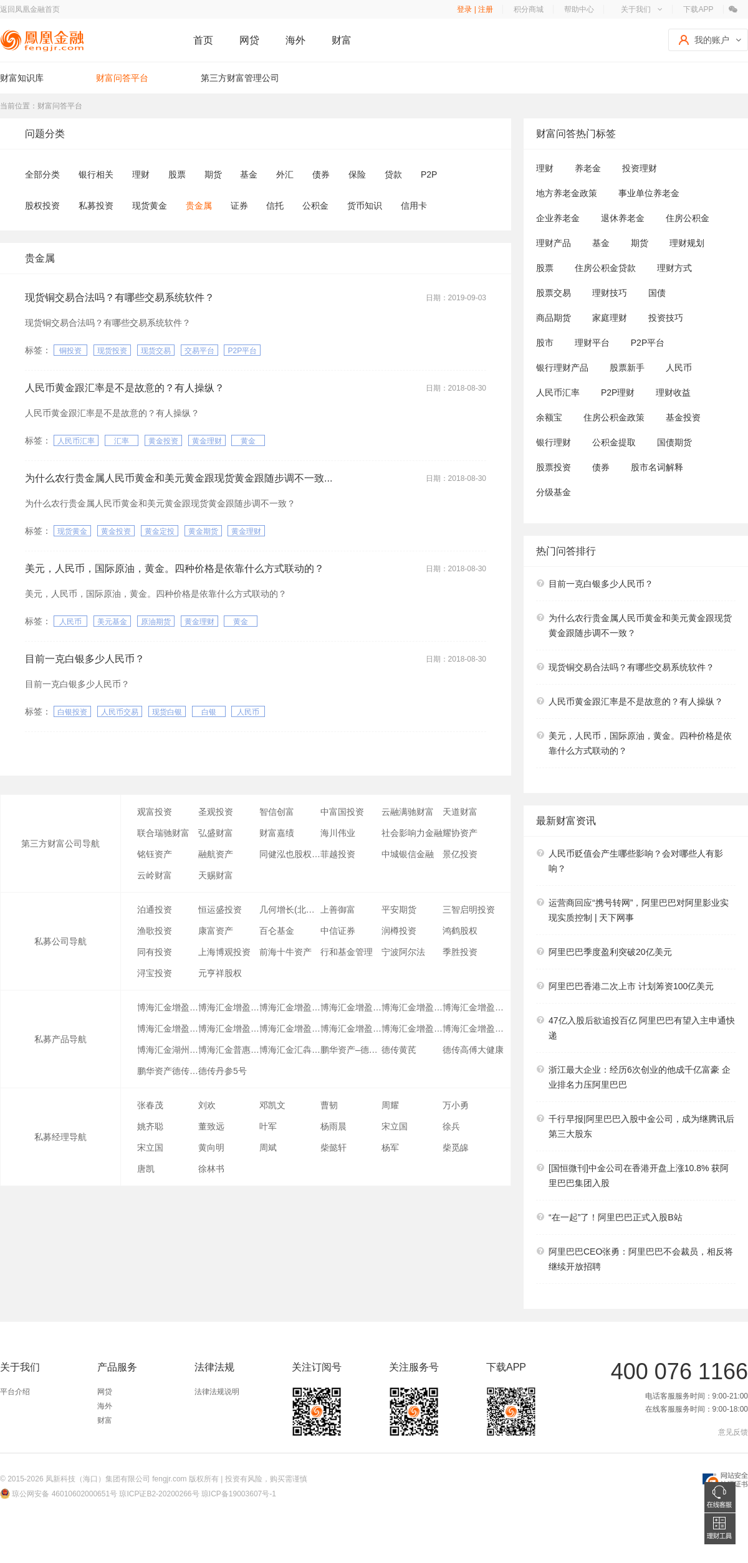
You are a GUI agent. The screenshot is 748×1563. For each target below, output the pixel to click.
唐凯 (146, 1169)
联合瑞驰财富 (163, 833)
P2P (429, 174)
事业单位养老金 (648, 193)
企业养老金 (558, 218)
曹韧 (329, 1105)
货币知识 (364, 206)
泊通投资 (154, 910)
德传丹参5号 (222, 1071)
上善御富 (337, 910)
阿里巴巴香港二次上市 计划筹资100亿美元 (631, 986)
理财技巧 (609, 293)
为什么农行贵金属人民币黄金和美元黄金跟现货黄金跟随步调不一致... (178, 478)
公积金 (315, 206)
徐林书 (211, 1169)
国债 (657, 293)
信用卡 (414, 206)
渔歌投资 (154, 931)
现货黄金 (149, 206)
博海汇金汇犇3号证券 (289, 1050)
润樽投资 (398, 931)
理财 (141, 174)
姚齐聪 (150, 1126)
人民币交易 (119, 712)
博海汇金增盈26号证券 (228, 1007)
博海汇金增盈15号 (412, 1007)
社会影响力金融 (412, 833)
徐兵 (451, 1126)
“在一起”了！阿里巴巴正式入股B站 (616, 1217)
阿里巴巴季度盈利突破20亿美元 (610, 952)
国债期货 (674, 442)
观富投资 (154, 812)
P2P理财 (618, 392)
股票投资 (553, 467)
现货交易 (156, 350)
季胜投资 (460, 952)
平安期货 (398, 910)
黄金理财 (207, 441)
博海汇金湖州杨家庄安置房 (167, 1050)
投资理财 (639, 168)
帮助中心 (579, 9)
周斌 (268, 1147)
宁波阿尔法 (403, 952)
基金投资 (683, 417)
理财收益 (673, 392)
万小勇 (456, 1105)
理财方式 (674, 268)
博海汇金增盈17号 (473, 1028)
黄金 (248, 441)
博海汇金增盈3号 (473, 1007)
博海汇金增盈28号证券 (289, 1007)
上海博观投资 (224, 952)
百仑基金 (276, 931)
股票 (177, 174)
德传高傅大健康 (473, 1050)
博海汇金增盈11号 (228, 1028)
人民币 (70, 621)
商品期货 (553, 318)
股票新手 (627, 368)
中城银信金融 (407, 854)
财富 (342, 40)
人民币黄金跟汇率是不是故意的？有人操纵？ (124, 387)
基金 (248, 174)
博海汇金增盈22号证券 (167, 1007)
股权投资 (42, 206)
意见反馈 (733, 1432)
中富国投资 (342, 812)
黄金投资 (163, 441)
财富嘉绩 (276, 833)
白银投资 (72, 712)
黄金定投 (160, 531)
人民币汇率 (76, 441)
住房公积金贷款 (605, 268)
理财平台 (592, 343)
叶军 (268, 1126)
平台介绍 (15, 1391)
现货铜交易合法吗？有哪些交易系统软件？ (119, 297)
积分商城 (529, 9)
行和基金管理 (346, 952)
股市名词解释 (657, 467)
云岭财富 (154, 875)
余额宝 (549, 417)
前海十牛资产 (285, 952)
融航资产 (215, 854)
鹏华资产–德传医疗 (350, 1050)
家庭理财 (609, 318)
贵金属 (199, 206)
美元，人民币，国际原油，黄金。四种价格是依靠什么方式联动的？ (174, 568)
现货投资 (112, 350)
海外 (295, 40)
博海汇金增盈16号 (412, 1028)
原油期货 (156, 621)
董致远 (211, 1126)
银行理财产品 (562, 368)
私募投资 (96, 206)
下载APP (698, 9)
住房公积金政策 (614, 417)
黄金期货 (203, 531)
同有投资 (154, 952)
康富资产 (215, 931)
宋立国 (394, 1126)
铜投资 (70, 350)
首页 (203, 40)
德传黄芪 (398, 1050)
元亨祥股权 (220, 973)
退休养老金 (623, 218)
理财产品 (553, 243)
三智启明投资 (469, 910)
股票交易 (553, 293)
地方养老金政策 (566, 193)
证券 (239, 206)
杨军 (390, 1147)
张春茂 (150, 1105)
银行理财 (553, 442)
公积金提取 (614, 442)
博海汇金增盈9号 (167, 1028)
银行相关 (96, 174)
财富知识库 (22, 78)
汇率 (121, 441)
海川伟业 (337, 833)
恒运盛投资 (220, 910)
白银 (208, 712)
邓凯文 (272, 1105)
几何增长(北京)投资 (289, 910)
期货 (213, 174)
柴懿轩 (333, 1147)
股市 (545, 343)
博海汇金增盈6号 (350, 1028)
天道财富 (460, 812)
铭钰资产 (154, 854)
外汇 (285, 174)
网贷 (249, 40)
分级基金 (553, 492)
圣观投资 (215, 812)
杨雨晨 (333, 1126)
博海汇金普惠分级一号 (228, 1050)
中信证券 (337, 931)
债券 (321, 174)
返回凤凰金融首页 (30, 9)
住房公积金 (687, 218)
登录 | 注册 (475, 9)
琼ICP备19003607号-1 (238, 1493)
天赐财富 (215, 875)
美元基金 (112, 621)
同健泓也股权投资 (289, 854)
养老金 (588, 168)
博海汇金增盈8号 (289, 1028)
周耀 (390, 1105)
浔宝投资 (154, 973)
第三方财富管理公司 (240, 78)
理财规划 (686, 243)
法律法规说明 (216, 1391)
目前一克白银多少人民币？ (85, 658)
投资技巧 (665, 318)
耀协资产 (460, 833)
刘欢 (207, 1105)
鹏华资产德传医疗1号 (167, 1071)
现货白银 (167, 712)
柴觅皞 (456, 1147)
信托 (275, 206)
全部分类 (42, 174)
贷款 (393, 174)
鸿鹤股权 (460, 931)
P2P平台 (242, 350)
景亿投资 (460, 854)
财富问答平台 (122, 78)
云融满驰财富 (407, 812)
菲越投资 (337, 854)
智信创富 (276, 812)
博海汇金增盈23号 (350, 1007)
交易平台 (199, 350)
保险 (357, 174)
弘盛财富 (215, 833)
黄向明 (211, 1147)
